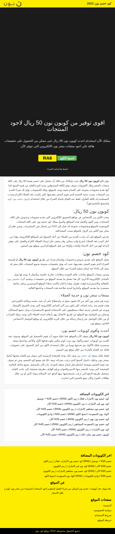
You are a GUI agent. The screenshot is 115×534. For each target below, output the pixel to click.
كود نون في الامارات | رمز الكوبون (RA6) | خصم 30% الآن (78, 403)
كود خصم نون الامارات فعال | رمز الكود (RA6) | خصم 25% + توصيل (73, 398)
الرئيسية (107, 505)
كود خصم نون (84, 355)
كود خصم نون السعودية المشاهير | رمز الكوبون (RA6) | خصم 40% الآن (71, 424)
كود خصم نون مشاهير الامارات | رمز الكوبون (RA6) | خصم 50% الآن (72, 409)
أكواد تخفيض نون (16, 279)
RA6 (47, 158)
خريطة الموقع (104, 520)
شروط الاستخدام (103, 515)
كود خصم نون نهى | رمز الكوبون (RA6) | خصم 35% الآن (79, 419)
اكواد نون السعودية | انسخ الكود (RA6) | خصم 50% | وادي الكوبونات (73, 414)
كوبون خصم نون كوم (19, 199)
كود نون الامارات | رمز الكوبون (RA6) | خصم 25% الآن (80, 429)
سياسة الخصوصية (102, 510)
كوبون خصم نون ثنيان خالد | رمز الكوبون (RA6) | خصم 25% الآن (75, 434)
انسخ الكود (67, 158)
